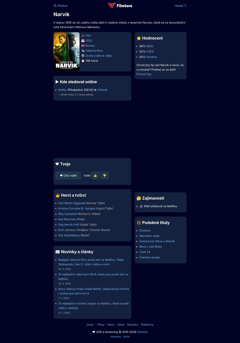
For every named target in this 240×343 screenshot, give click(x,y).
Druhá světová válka (99, 55)
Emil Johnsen (67, 230)
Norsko (90, 45)
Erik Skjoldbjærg (69, 235)
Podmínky (115, 336)
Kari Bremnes (67, 219)
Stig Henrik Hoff (68, 224)
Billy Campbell (67, 214)
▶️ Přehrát (101, 90)
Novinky (132, 324)
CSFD (150, 51)
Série (120, 324)
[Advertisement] (28, 53)
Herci (110, 324)
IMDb (149, 46)
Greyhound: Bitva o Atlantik (157, 241)
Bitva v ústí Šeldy (150, 246)
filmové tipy (144, 74)
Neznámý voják (149, 236)
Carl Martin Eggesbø (71, 203)
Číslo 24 (144, 252)
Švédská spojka (149, 257)
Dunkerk (144, 230)
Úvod (90, 324)
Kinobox (151, 57)
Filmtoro (142, 332)
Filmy (100, 324)
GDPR (126, 336)
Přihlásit (61, 5)
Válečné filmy (94, 50)
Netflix (62, 90)
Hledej (180, 5)
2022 (89, 40)
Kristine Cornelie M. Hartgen (76, 208)
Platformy (147, 324)
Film (88, 35)
